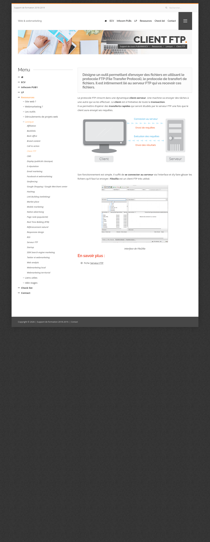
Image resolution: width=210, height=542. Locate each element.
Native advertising (35, 211)
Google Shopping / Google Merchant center (47, 186)
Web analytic (33, 262)
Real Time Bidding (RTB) (38, 222)
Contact (170, 20)
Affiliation (31, 125)
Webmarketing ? (34, 106)
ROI (28, 237)
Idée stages (31, 282)
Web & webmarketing (37, 20)
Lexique (169, 46)
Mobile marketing (35, 206)
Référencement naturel (37, 227)
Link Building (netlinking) (38, 196)
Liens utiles (31, 277)
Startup (30, 247)
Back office (32, 135)
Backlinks (31, 130)
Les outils (30, 111)
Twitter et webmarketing (38, 257)
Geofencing (32, 181)
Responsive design (35, 232)
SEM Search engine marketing (41, 252)
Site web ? (30, 101)
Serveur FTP (96, 262)
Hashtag (31, 191)
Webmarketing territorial (38, 272)
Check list (157, 20)
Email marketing (34, 171)
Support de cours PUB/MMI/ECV (134, 46)
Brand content (33, 141)
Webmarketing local (36, 267)
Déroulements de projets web (41, 116)
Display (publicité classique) (40, 161)
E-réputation (33, 166)
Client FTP (180, 46)
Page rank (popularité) (37, 216)
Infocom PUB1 (118, 20)
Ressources (142, 20)
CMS (29, 156)
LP (130, 20)
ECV (104, 20)
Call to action (33, 146)
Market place (33, 201)
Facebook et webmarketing (39, 176)
